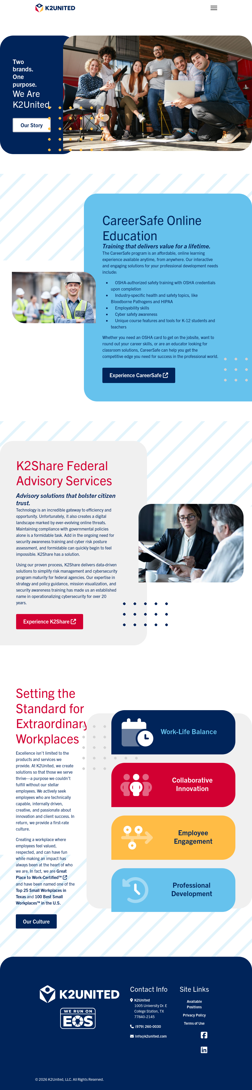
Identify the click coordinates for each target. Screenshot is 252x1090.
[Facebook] (204, 1034)
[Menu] (214, 8)
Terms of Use (194, 1023)
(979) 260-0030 (148, 1026)
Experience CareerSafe (139, 375)
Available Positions (194, 1004)
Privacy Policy (194, 1015)
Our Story (32, 125)
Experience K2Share (49, 621)
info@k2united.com (151, 1036)
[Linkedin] (204, 1049)
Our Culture (36, 921)
